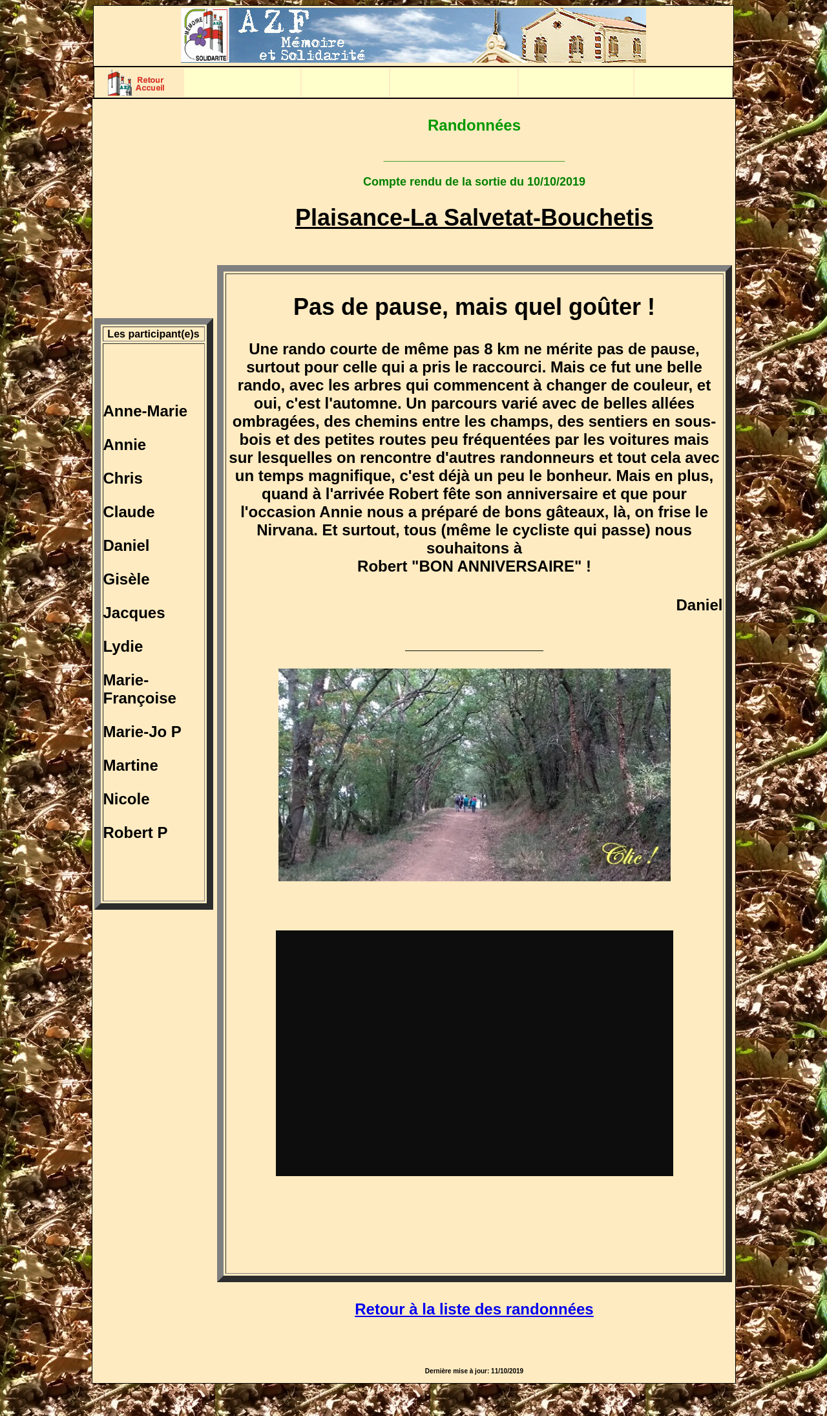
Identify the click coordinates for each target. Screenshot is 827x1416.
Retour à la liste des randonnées (474, 1309)
